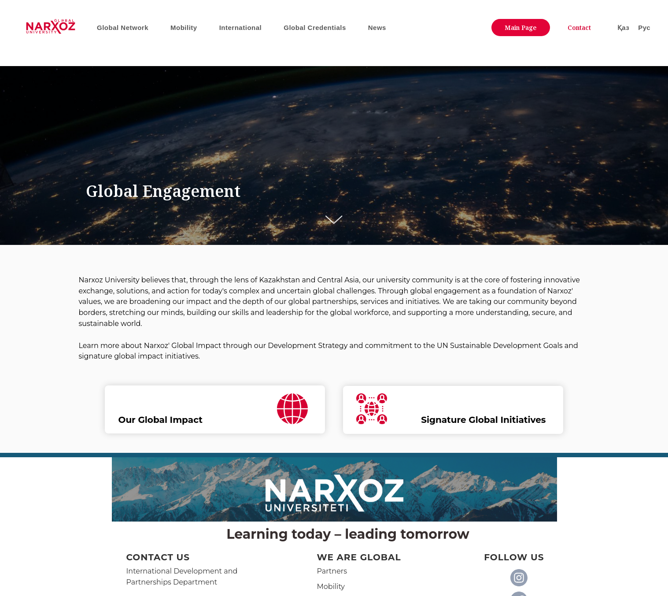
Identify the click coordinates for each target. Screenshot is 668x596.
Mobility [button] (183, 27)
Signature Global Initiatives (483, 420)
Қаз (623, 27)
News (377, 27)
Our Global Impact (160, 420)
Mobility (331, 586)
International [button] (240, 27)
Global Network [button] (122, 27)
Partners (332, 571)
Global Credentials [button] (315, 27)
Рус (644, 27)
